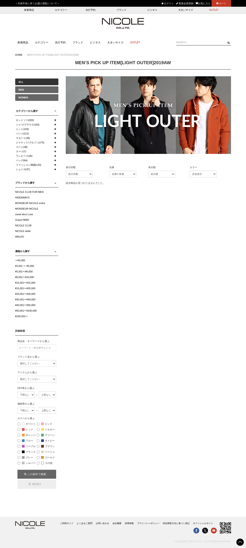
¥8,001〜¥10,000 (24, 277)
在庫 (111, 167)
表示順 (152, 167)
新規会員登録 (184, 3)
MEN (21, 89)
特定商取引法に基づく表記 (176, 523)
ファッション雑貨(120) (28, 165)
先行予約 (90, 9)
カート (221, 3)
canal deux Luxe (24, 214)
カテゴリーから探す (27, 111)
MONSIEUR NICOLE (26, 208)
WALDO (19, 236)
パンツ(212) (22, 133)
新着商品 (29, 9)
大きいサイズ (185, 9)
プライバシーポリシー (148, 523)
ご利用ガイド (66, 523)
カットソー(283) (25, 120)
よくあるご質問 (84, 523)
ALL (21, 82)
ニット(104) (22, 129)
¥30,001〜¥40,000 (25, 299)
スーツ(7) (21, 151)
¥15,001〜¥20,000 (25, 288)
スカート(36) (23, 138)
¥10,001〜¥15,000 (25, 282)
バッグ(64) (22, 160)
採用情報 (129, 523)
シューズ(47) (23, 169)
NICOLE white (23, 231)
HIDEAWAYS (22, 197)
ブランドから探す (25, 182)
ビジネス (152, 9)
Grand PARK (22, 220)
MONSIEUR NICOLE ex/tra (30, 203)
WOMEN (23, 97)
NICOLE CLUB (23, 225)
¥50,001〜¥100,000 (26, 310)
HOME (19, 54)
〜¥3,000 (20, 260)
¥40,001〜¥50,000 (25, 305)
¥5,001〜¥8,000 (24, 271)
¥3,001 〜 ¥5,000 (24, 266)
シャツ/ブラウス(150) (28, 124)
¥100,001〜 (21, 316)
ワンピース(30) (24, 156)
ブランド (121, 9)
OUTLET (213, 9)
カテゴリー (61, 9)
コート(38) (22, 147)
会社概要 (116, 523)
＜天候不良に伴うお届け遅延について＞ (37, 3)
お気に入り (203, 3)
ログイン (168, 3)
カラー (193, 167)
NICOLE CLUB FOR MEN (29, 192)
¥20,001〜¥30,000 (25, 294)
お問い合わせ (102, 523)
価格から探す (22, 251)
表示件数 (71, 167)
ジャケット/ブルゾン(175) (30, 142)
